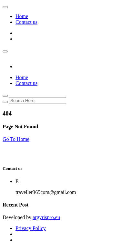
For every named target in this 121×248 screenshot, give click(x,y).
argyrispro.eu (46, 217)
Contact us (26, 22)
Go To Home (16, 139)
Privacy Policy (30, 228)
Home (21, 16)
